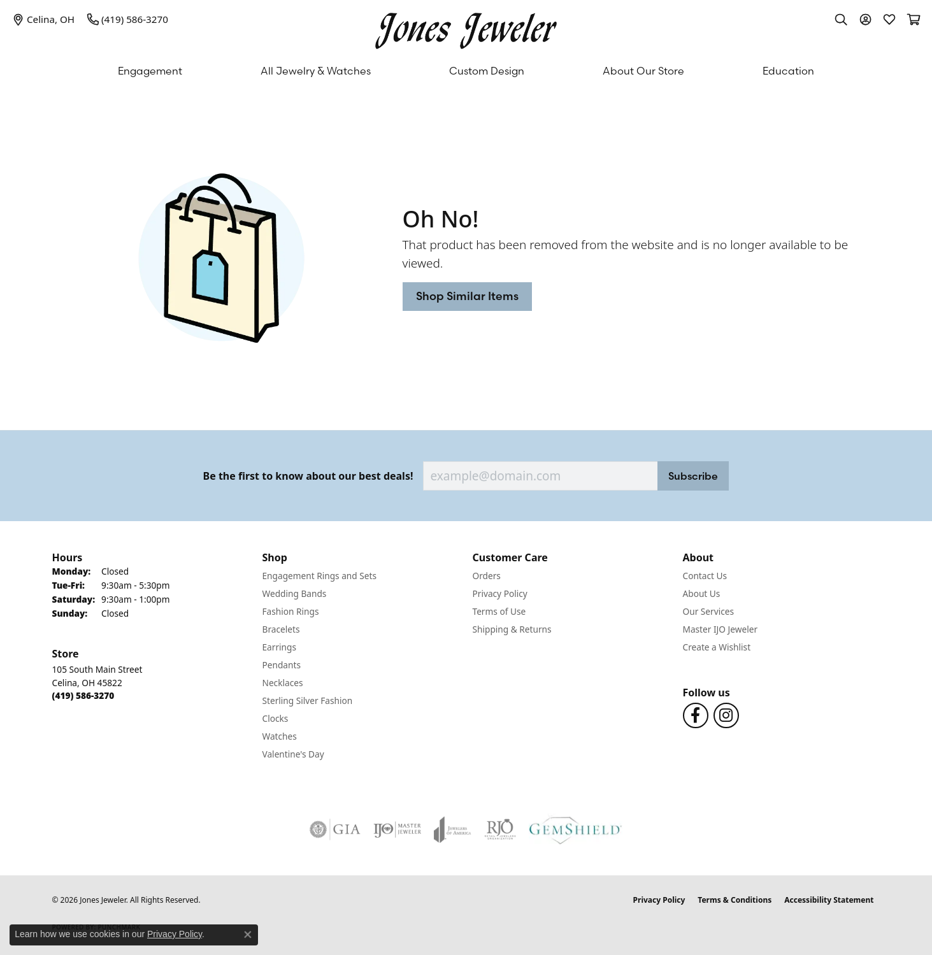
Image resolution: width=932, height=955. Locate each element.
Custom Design (486, 70)
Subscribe (693, 476)
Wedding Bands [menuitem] (294, 593)
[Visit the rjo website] (500, 829)
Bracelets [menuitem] (281, 629)
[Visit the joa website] (452, 829)
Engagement (150, 70)
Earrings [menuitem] (279, 647)
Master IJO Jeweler (720, 629)
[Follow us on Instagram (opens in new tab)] (726, 715)
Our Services (709, 611)
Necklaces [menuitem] (282, 683)
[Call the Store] (83, 695)
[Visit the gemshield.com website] (575, 829)
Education (788, 70)
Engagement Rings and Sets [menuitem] (319, 576)
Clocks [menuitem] (275, 718)
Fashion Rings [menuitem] (290, 611)
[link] (44, 19)
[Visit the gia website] (335, 829)
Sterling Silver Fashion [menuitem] (307, 700)
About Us (702, 593)
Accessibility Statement (828, 899)
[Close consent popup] (248, 934)
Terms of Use (499, 611)
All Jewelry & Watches (316, 70)
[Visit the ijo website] (397, 829)
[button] (841, 19)
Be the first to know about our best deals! (308, 476)
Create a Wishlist (717, 647)
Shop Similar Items (467, 296)
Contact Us (705, 576)
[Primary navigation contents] (466, 70)
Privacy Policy (500, 593)
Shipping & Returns (512, 629)
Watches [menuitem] (279, 736)
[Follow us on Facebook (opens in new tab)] (695, 715)
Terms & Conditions (734, 899)
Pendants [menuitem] (281, 665)
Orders (487, 576)
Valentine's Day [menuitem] (293, 754)
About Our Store (643, 70)
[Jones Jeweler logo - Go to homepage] (466, 27)
